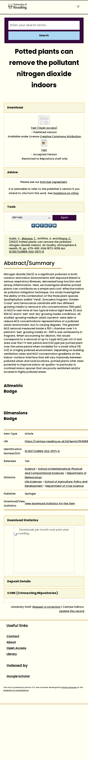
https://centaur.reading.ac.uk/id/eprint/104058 (56, 441)
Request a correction (46, 607)
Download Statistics (22, 520)
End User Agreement (53, 182)
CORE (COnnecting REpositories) (32, 593)
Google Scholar (18, 676)
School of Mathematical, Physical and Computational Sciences (53, 471)
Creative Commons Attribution (60, 137)
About (11, 642)
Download (15, 107)
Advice (12, 172)
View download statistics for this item (50, 504)
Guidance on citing (65, 193)
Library (12, 654)
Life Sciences (33, 482)
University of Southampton (16, 690)
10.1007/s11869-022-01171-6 (26, 252)
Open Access (16, 648)
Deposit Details (19, 581)
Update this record (71, 611)
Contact (13, 636)
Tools (11, 207)
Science (30, 469)
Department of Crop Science (64, 486)
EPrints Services (69, 687)
